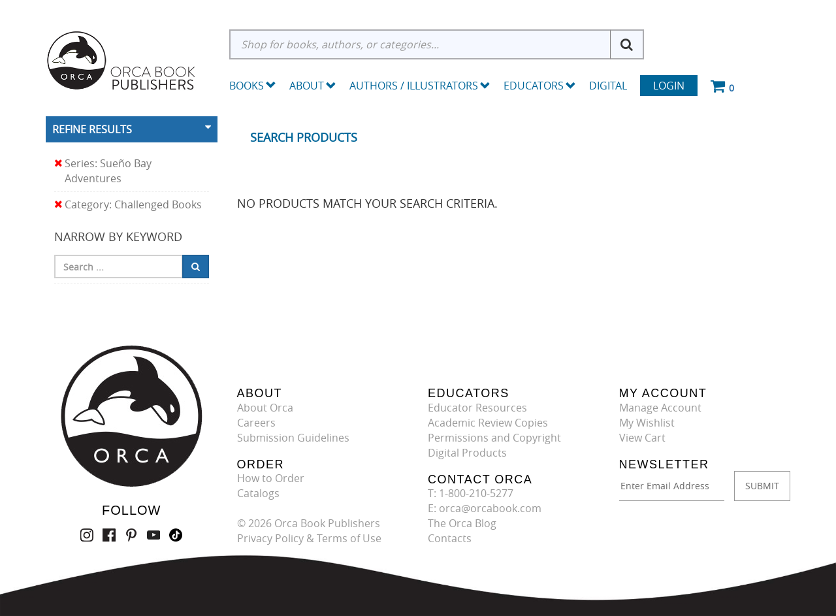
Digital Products (467, 453)
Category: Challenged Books (128, 204)
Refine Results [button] (92, 129)
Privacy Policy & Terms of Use (309, 538)
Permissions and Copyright (494, 437)
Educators (540, 85)
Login (668, 85)
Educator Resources (477, 407)
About (312, 85)
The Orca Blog (462, 523)
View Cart (642, 437)
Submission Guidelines (293, 437)
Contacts (450, 538)
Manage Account (660, 407)
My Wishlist (647, 422)
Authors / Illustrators (419, 85)
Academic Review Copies (488, 422)
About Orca (265, 407)
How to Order (270, 478)
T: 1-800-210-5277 (470, 493)
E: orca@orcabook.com (484, 508)
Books (246, 85)
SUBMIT (762, 485)
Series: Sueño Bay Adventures (103, 171)
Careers (256, 422)
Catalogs (258, 493)
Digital (608, 85)
